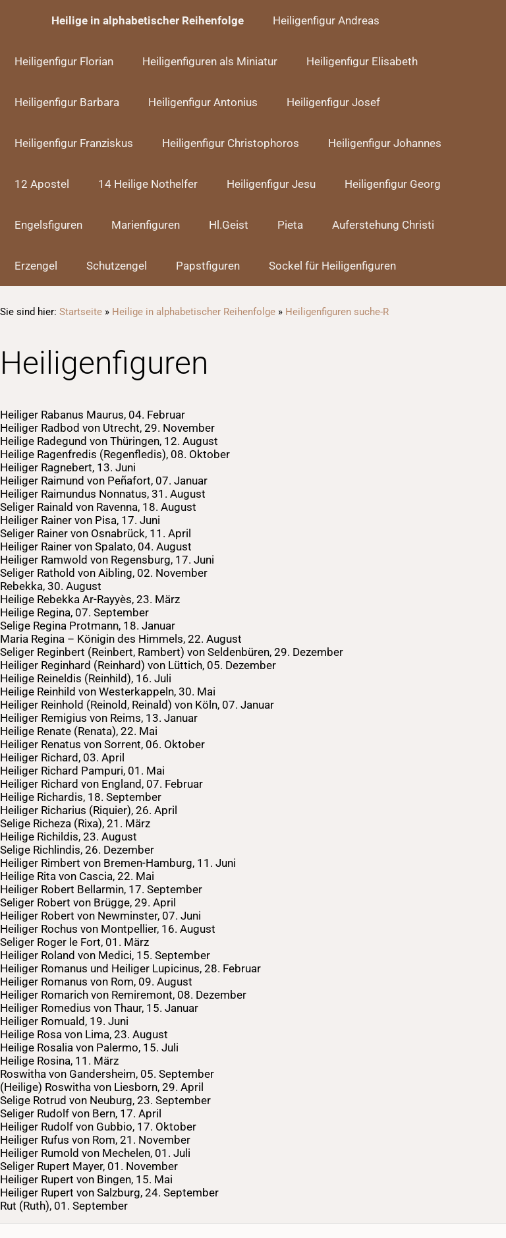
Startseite (80, 312)
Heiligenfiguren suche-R (337, 312)
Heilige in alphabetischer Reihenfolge (193, 312)
